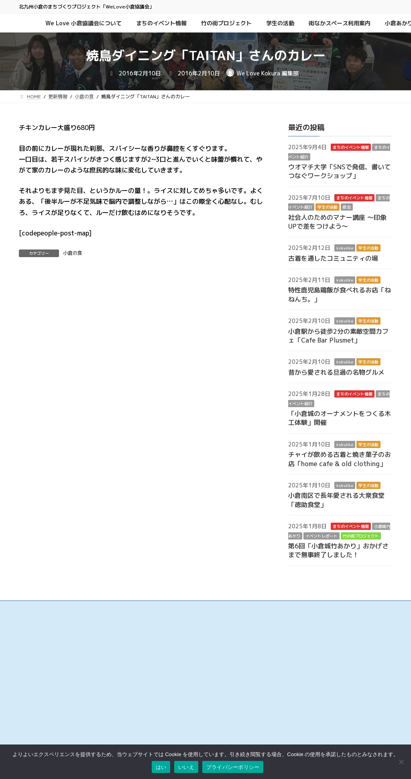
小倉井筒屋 (159, 713)
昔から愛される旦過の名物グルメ (336, 372)
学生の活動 (327, 207)
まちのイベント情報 (351, 147)
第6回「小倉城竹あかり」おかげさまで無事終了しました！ (338, 550)
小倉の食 (72, 253)
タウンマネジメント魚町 (173, 696)
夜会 (347, 207)
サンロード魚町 (164, 688)
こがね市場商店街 (166, 705)
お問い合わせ (290, 650)
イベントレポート (321, 536)
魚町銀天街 (159, 664)
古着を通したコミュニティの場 (333, 258)
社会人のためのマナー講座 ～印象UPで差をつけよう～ (337, 222)
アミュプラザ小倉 (166, 737)
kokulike (344, 248)
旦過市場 (157, 672)
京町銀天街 (159, 680)
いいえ (186, 767)
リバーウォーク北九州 (171, 721)
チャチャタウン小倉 (169, 729)
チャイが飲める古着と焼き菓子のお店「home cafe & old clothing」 (339, 459)
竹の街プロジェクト (361, 536)
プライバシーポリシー (300, 666)
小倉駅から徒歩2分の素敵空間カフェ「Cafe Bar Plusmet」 (338, 336)
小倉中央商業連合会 (169, 655)
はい (161, 767)
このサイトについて (297, 658)
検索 (368, 626)
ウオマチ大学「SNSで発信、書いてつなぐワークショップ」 (339, 171)
